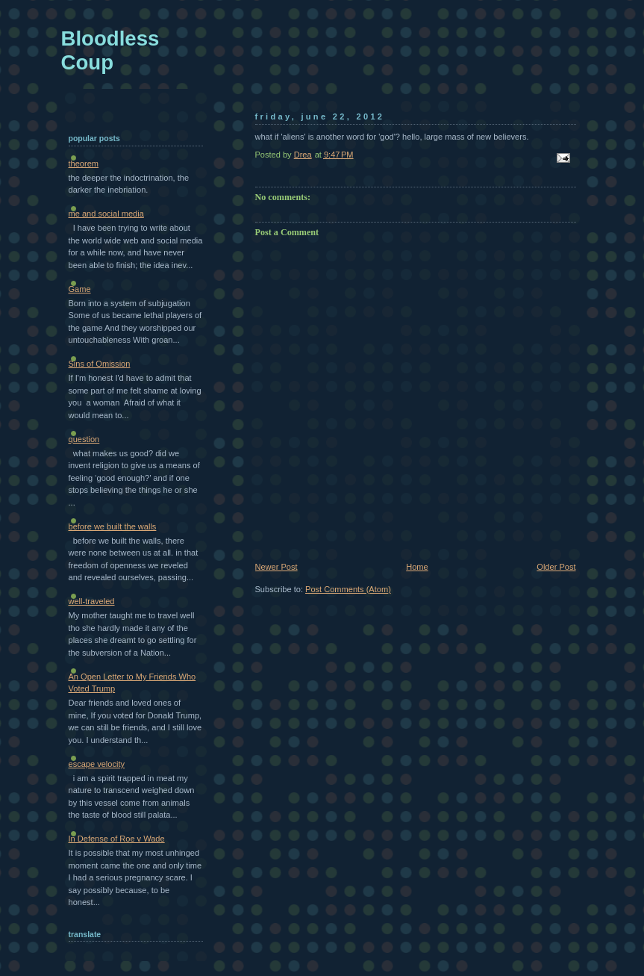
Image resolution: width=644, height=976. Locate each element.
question (84, 439)
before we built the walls (113, 526)
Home (417, 566)
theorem (84, 163)
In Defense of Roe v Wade (117, 838)
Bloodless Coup (110, 50)
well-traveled (92, 601)
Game (80, 289)
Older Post (556, 566)
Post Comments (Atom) (348, 589)
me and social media (106, 213)
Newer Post (276, 566)
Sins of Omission (100, 363)
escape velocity (97, 763)
